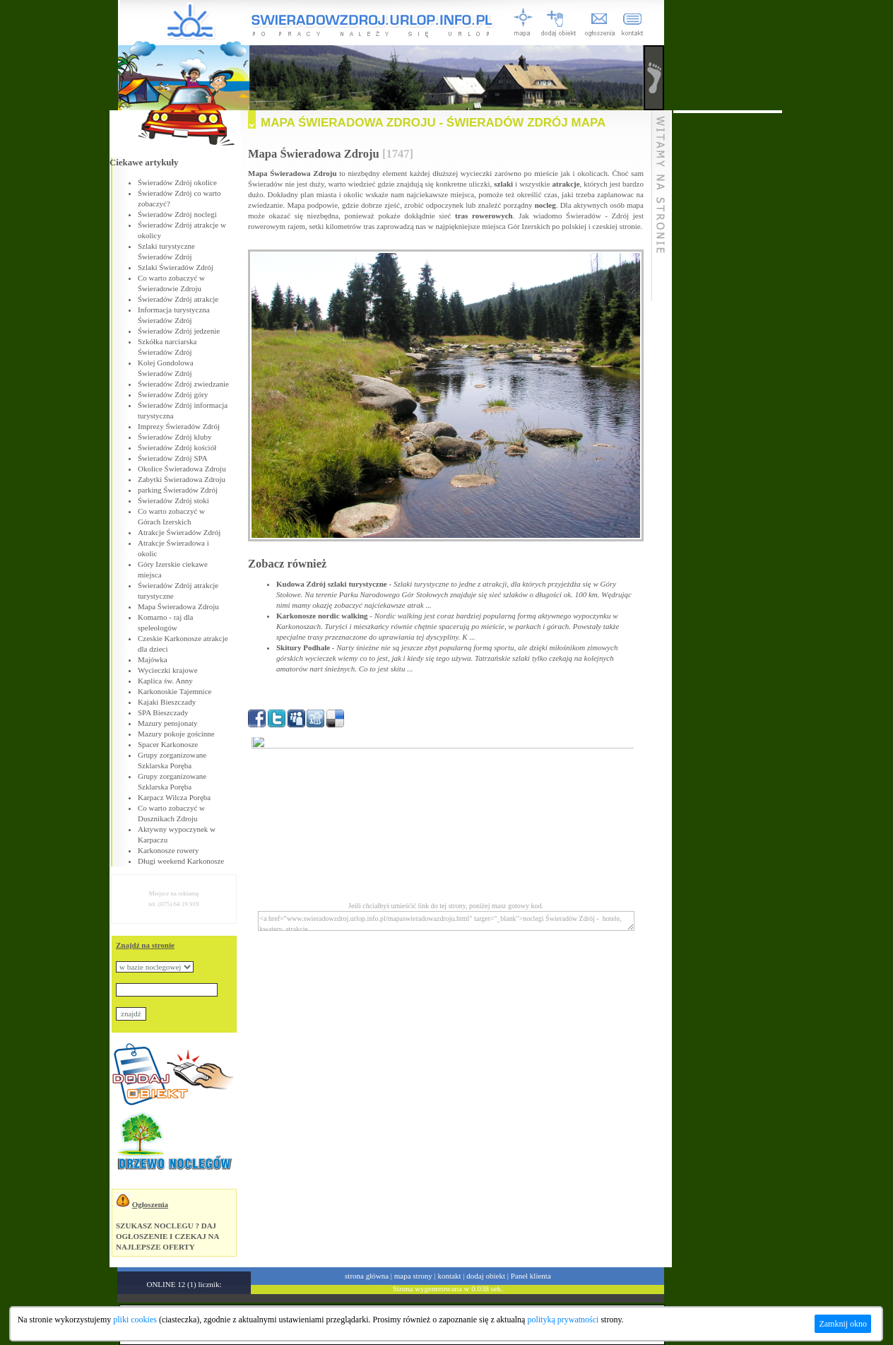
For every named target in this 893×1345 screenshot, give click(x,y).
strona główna (367, 1275)
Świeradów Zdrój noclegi (177, 214)
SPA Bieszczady (163, 712)
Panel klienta (531, 1275)
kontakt (449, 1275)
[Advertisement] (727, 325)
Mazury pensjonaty (168, 723)
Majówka (152, 659)
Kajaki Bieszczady (167, 702)
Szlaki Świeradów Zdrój (175, 267)
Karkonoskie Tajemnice (174, 691)
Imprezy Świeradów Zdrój (179, 426)
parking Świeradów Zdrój (178, 490)
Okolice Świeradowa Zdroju (182, 468)
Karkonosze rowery (168, 850)
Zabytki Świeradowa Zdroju (181, 479)
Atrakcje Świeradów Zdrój (179, 532)
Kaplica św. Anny (165, 680)
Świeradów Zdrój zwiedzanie (183, 384)
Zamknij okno (843, 1324)
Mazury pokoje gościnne (176, 733)
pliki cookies (135, 1320)
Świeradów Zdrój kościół (177, 447)
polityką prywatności (562, 1320)
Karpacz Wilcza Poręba (174, 797)
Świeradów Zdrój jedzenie (179, 331)
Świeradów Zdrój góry (173, 394)
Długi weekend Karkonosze (181, 861)
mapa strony (413, 1275)
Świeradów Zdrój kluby (174, 437)
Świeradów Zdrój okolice (177, 182)
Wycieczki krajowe (168, 670)
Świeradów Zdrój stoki (173, 500)
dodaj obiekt (485, 1275)
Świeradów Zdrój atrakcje (178, 299)
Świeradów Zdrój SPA (173, 458)
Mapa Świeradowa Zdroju (178, 606)
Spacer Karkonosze (168, 744)
